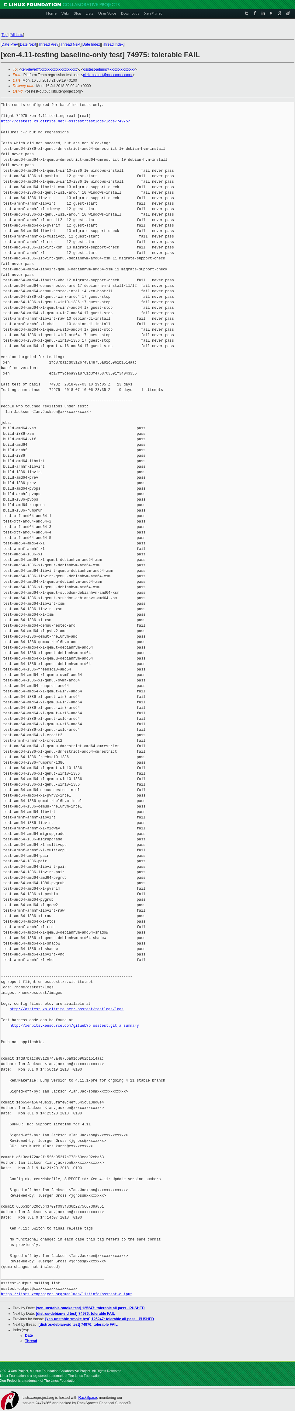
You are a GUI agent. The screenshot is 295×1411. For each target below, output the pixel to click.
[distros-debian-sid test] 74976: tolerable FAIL (75, 1313)
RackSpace (87, 1397)
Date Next (28, 44)
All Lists (17, 35)
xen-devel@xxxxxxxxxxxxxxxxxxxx (49, 69)
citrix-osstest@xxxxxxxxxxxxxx (108, 75)
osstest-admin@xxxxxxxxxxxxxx (109, 69)
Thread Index (113, 44)
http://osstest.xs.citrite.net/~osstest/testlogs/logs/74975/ (65, 121)
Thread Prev (48, 44)
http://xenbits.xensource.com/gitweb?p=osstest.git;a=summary (74, 1025)
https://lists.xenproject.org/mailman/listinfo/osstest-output (66, 1294)
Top (4, 35)
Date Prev (10, 44)
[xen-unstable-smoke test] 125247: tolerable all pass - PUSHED (90, 1308)
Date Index (91, 44)
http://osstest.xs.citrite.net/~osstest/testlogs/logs (66, 1009)
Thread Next (70, 44)
